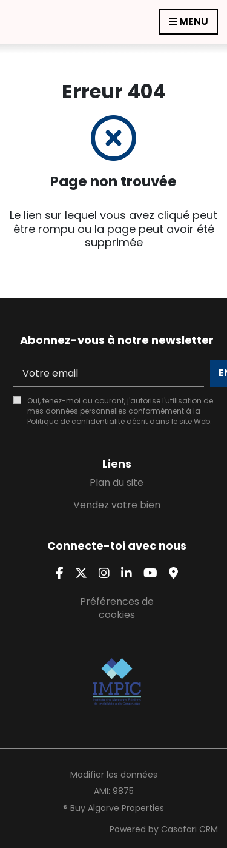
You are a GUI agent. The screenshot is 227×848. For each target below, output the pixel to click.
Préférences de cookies (117, 608)
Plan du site (116, 483)
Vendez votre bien (116, 505)
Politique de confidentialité (76, 421)
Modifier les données (113, 775)
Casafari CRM (189, 829)
